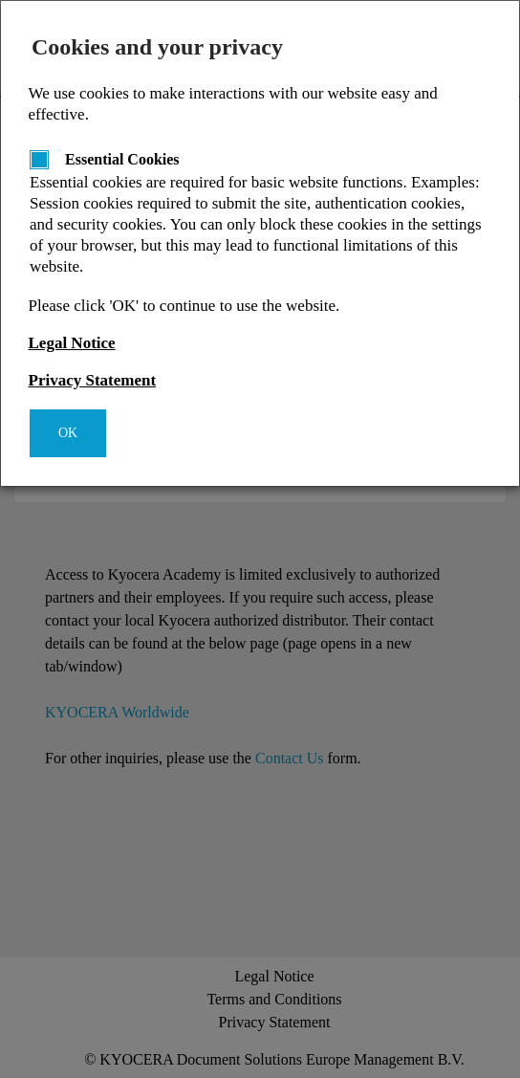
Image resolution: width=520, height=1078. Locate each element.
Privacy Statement (93, 380)
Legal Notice (72, 343)
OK (67, 433)
